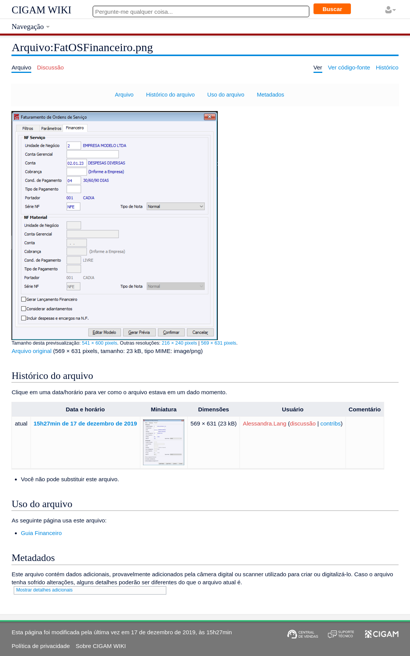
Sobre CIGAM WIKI (101, 646)
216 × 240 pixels (179, 343)
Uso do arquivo (225, 95)
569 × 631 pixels (218, 343)
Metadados (270, 95)
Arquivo (124, 95)
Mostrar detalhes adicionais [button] (44, 590)
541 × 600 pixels (99, 343)
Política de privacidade (40, 646)
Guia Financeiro (41, 533)
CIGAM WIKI (41, 10)
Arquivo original (31, 351)
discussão (303, 423)
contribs (330, 423)
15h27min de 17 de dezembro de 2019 (85, 423)
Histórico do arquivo (170, 95)
